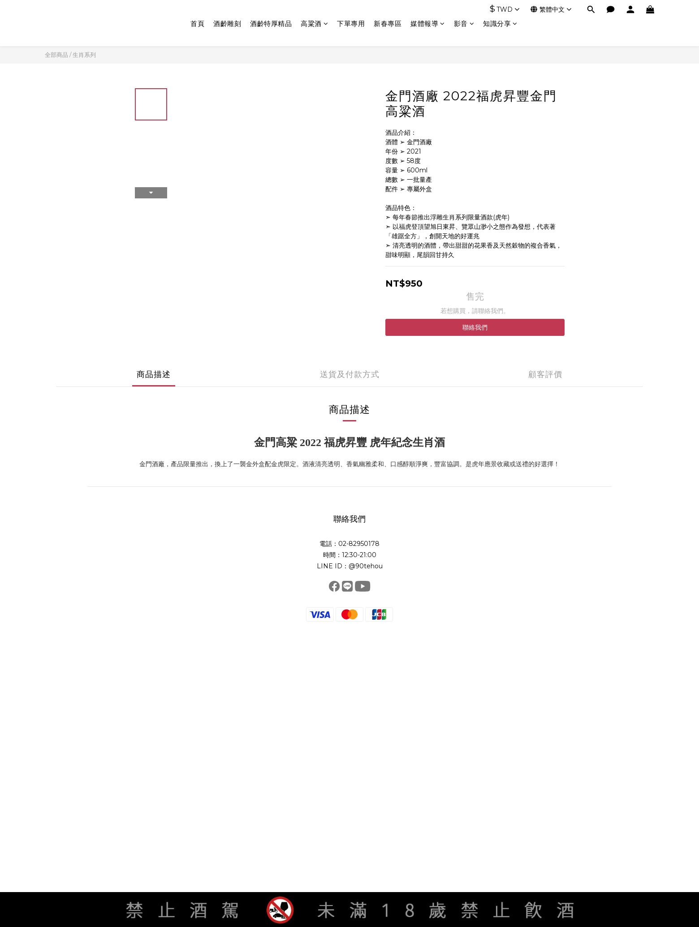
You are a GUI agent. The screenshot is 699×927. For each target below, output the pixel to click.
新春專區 (387, 23)
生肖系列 (84, 54)
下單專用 (351, 23)
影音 (464, 23)
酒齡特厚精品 (271, 23)
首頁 (197, 23)
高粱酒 (314, 23)
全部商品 (56, 54)
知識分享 (500, 23)
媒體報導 (427, 23)
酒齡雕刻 (227, 23)
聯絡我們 (475, 327)
